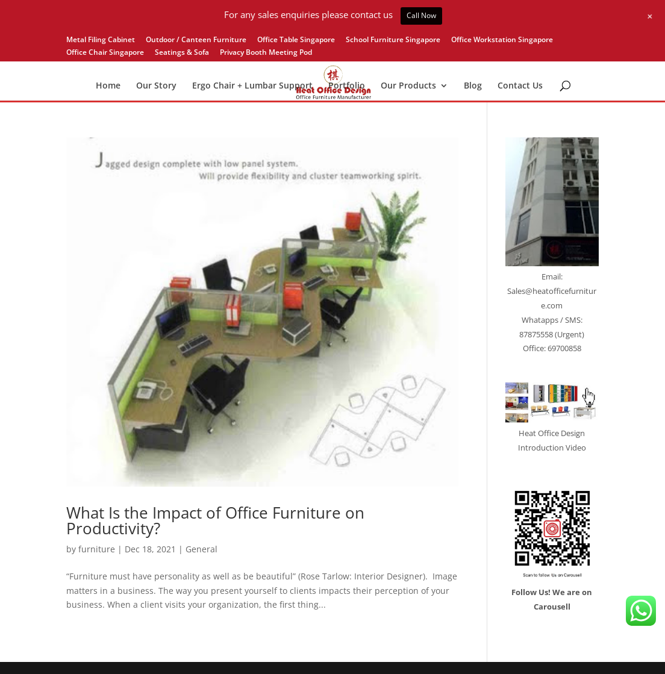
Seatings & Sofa (182, 53)
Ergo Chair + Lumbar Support (252, 86)
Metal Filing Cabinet (100, 40)
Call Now (421, 15)
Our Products (408, 86)
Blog (473, 86)
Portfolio (346, 86)
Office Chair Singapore (105, 53)
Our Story (156, 86)
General (201, 549)
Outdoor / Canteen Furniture (196, 40)
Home (108, 86)
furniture (96, 549)
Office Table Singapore (296, 40)
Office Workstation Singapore (502, 40)
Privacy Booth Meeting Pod (266, 53)
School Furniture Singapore (393, 40)
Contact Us (520, 86)
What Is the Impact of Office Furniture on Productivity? (215, 520)
